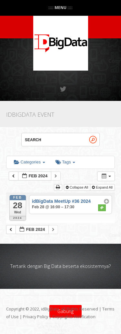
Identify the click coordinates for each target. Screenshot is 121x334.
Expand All (103, 187)
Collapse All (77, 187)
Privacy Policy (35, 316)
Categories (29, 162)
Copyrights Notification (74, 316)
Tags (65, 162)
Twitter (63, 89)
